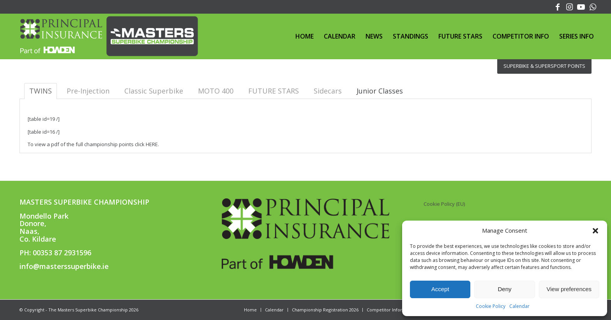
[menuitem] (304, 36)
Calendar (519, 306)
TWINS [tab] (40, 90)
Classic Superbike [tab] (153, 90)
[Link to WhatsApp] (593, 6)
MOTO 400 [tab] (215, 90)
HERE (152, 144)
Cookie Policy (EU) (444, 203)
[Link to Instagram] (569, 6)
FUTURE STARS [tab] (273, 90)
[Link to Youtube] (581, 6)
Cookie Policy (490, 306)
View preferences (569, 289)
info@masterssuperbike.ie (64, 266)
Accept (440, 289)
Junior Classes (380, 90)
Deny (504, 289)
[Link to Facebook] (557, 6)
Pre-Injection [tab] (88, 90)
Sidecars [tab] (328, 90)
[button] (595, 231)
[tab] (379, 91)
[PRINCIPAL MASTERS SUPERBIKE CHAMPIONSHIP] (106, 36)
